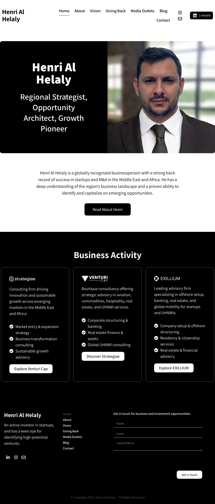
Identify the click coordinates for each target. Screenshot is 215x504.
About (80, 10)
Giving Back (116, 10)
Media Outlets (143, 10)
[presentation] (144, 461)
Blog (163, 10)
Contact (163, 20)
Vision (95, 10)
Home (64, 10)
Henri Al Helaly (13, 15)
